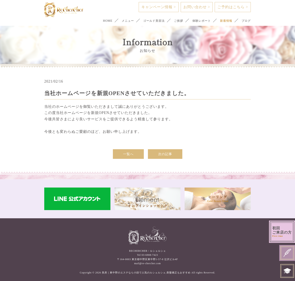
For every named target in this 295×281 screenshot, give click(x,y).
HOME (102, 20)
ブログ (246, 20)
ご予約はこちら (232, 7)
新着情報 (225, 20)
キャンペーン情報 (158, 7)
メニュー (122, 20)
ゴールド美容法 (149, 20)
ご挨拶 (175, 20)
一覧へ (128, 154)
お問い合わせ (196, 7)
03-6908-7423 (150, 255)
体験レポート (199, 20)
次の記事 (165, 154)
